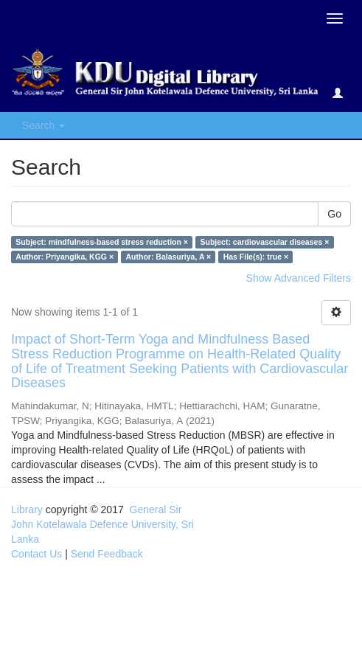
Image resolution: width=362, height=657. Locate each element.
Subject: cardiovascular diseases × (264, 241)
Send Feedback (107, 554)
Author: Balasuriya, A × (169, 256)
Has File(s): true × (255, 256)
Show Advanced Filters (298, 278)
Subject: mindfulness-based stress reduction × (101, 241)
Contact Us (36, 554)
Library (27, 509)
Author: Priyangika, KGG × (64, 256)
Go (334, 214)
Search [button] (43, 125)
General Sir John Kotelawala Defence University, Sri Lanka (102, 524)
